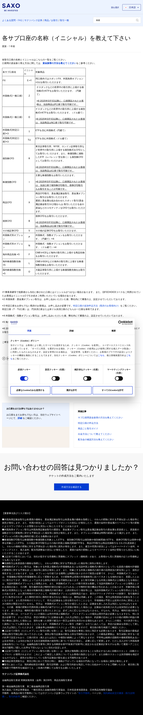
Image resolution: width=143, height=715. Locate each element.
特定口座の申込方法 (88, 423)
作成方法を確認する (71, 487)
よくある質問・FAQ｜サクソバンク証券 (22, 20)
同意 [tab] (29, 331)
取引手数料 (84, 693)
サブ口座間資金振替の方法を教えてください (100, 417)
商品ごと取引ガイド (88, 428)
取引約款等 (14, 696)
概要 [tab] (114, 331)
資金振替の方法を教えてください (59, 63)
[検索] (117, 20)
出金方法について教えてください (95, 434)
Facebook (4, 358)
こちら (101, 355)
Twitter (8, 358)
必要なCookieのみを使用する (30, 390)
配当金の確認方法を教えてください (96, 439)
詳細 (20, 418)
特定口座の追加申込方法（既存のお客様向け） (96, 305)
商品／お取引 (51, 20)
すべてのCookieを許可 (112, 390)
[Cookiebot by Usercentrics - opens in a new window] (120, 323)
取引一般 (64, 20)
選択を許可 (71, 390)
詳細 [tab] (71, 331)
